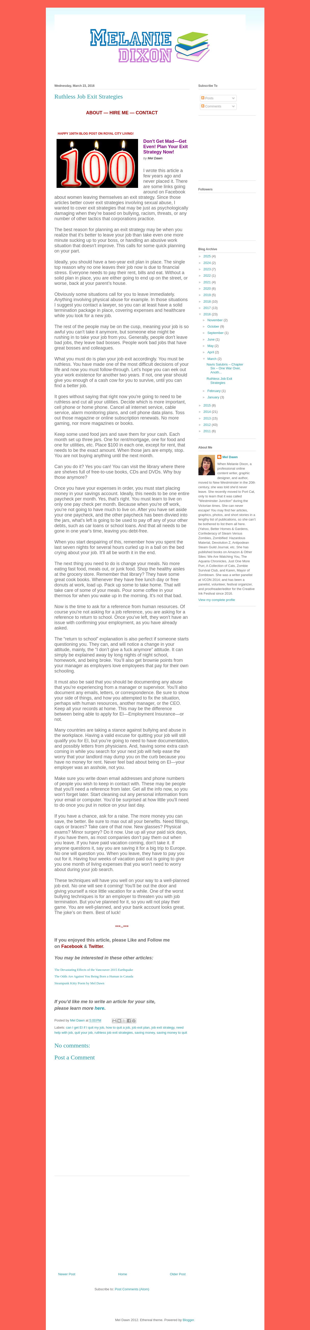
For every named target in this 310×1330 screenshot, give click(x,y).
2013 (208, 418)
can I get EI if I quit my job (85, 1027)
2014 (208, 412)
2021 (208, 282)
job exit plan (141, 1027)
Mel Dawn (230, 457)
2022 (208, 275)
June (211, 339)
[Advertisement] (122, 1222)
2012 (208, 425)
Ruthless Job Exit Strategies (219, 381)
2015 (208, 405)
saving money (145, 1032)
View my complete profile (216, 600)
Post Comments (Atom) (132, 1289)
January (213, 397)
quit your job (84, 1032)
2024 (208, 263)
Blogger (188, 1320)
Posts (207, 98)
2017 (208, 308)
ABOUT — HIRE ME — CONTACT (122, 112)
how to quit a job (118, 1027)
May (210, 346)
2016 (208, 314)
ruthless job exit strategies (114, 1032)
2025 (208, 256)
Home (122, 1274)
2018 (208, 301)
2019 (208, 295)
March (212, 359)
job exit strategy (162, 1027)
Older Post (177, 1274)
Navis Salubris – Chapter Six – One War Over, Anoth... (225, 368)
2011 (208, 431)
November (215, 320)
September (215, 333)
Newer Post (66, 1274)
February (214, 391)
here (99, 1008)
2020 (208, 288)
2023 (208, 269)
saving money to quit (172, 1032)
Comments (211, 106)
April (211, 352)
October (213, 326)
